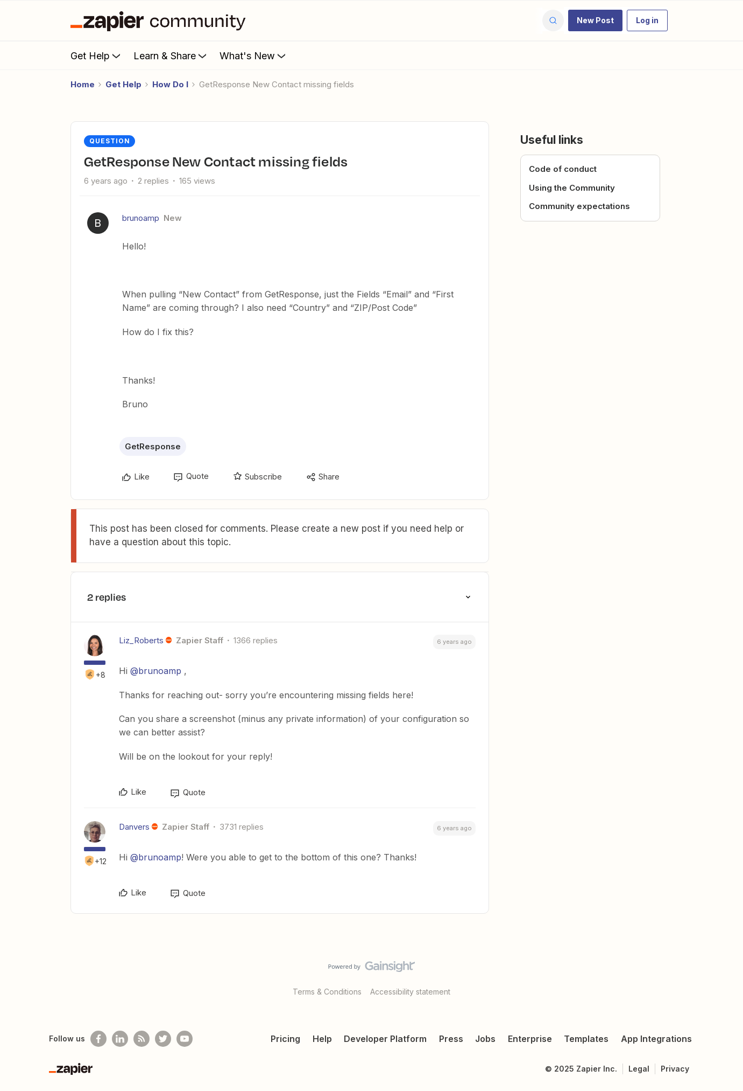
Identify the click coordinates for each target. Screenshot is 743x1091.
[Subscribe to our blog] (141, 1039)
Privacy (675, 1068)
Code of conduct (563, 169)
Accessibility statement (410, 991)
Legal (638, 1068)
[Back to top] (721, 975)
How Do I (170, 84)
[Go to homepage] (160, 20)
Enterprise (530, 1038)
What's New (254, 55)
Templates (586, 1038)
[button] (595, 20)
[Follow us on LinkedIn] (120, 1039)
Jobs (485, 1038)
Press (451, 1038)
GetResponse (153, 446)
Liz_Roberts (141, 640)
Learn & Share (171, 55)
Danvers (134, 827)
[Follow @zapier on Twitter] (163, 1039)
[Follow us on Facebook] (98, 1039)
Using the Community (572, 188)
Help (322, 1038)
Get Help (96, 55)
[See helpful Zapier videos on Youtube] (184, 1039)
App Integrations (656, 1038)
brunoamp (140, 218)
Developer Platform (385, 1038)
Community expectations (579, 206)
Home (82, 84)
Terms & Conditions (327, 991)
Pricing (285, 1038)
